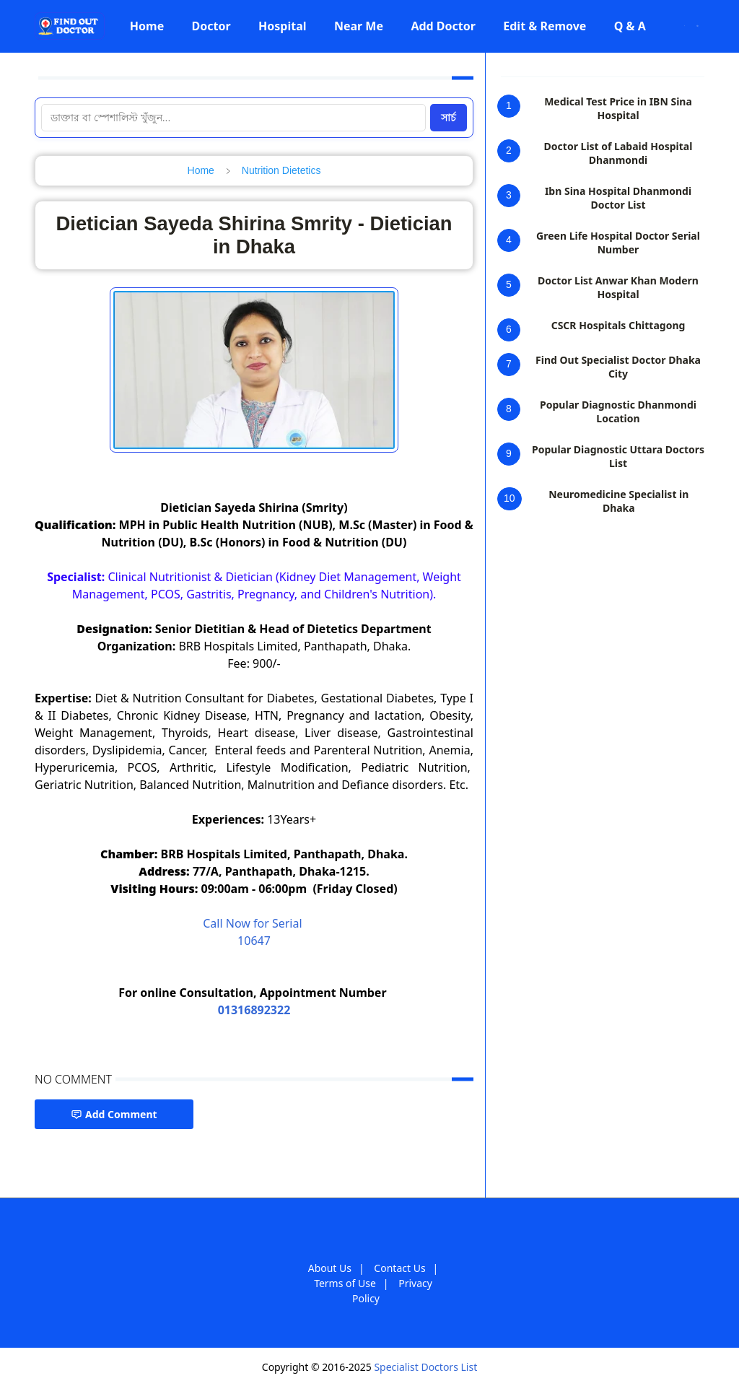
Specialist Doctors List (425, 1367)
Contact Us (399, 1268)
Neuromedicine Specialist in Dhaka (618, 501)
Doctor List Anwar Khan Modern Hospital (618, 287)
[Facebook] (666, 26)
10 (509, 498)
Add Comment (114, 1114)
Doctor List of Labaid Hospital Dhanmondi (618, 153)
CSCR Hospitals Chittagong (618, 325)
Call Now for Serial (254, 923)
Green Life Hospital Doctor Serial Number (618, 242)
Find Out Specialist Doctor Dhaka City (618, 366)
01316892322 (254, 1010)
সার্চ (448, 117)
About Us (329, 1268)
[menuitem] (147, 26)
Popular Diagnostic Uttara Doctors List (618, 456)
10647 (254, 941)
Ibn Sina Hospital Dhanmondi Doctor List (618, 198)
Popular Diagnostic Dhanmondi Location (618, 411)
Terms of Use (345, 1283)
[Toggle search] (697, 26)
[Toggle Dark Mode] (684, 26)
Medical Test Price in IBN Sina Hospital (618, 108)
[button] (147, 26)
